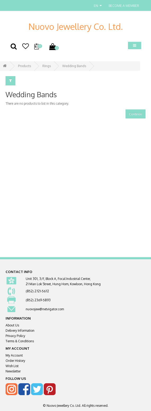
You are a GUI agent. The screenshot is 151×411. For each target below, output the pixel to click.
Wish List (12, 366)
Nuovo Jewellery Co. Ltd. (75, 26)
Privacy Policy (15, 336)
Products (24, 66)
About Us (12, 325)
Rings (46, 66)
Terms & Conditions (20, 341)
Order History (15, 361)
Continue (135, 114)
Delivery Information (20, 331)
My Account (14, 355)
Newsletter (13, 371)
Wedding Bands (74, 66)
